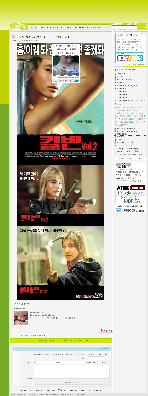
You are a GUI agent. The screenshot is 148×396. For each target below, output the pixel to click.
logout (129, 65)
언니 (117, 121)
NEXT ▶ (98, 390)
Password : (32, 362)
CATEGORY (122, 74)
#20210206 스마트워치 (127, 97)
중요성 (132, 119)
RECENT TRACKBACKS (127, 131)
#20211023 (122, 83)
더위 (144, 113)
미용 (133, 113)
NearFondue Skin (100, 27)
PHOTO (42, 27)
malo (123, 110)
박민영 (129, 116)
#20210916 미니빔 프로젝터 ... (130, 86)
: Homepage (90, 362)
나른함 (138, 108)
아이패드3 (130, 110)
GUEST (82, 27)
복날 (133, 108)
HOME (34, 27)
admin (139, 65)
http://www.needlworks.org (42, 315)
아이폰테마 (141, 119)
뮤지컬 (122, 116)
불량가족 (139, 110)
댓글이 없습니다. (38, 336)
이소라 (125, 119)
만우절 (140, 116)
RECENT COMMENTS (126, 128)
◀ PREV (24, 390)
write (143, 65)
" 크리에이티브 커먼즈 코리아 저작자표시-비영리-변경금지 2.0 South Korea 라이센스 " (129, 175)
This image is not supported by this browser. (78, 11)
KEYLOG (64, 27)
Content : (30, 378)
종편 (144, 108)
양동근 (132, 122)
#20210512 (122, 89)
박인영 (138, 113)
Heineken (124, 122)
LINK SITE (121, 140)
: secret (103, 362)
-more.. (133, 70)
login (134, 65)
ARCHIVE (121, 137)
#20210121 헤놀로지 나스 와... (130, 100)
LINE (89, 27)
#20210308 (122, 95)
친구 (123, 113)
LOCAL (55, 27)
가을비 (118, 108)
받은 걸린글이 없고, (20, 336)
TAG (49, 27)
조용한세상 (124, 125)
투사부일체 (126, 108)
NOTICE (74, 27)
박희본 (118, 110)
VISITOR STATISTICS (125, 142)
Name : (85, 358)
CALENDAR (122, 134)
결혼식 (138, 122)
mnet (128, 113)
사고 (134, 116)
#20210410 (122, 92)
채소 (117, 116)
